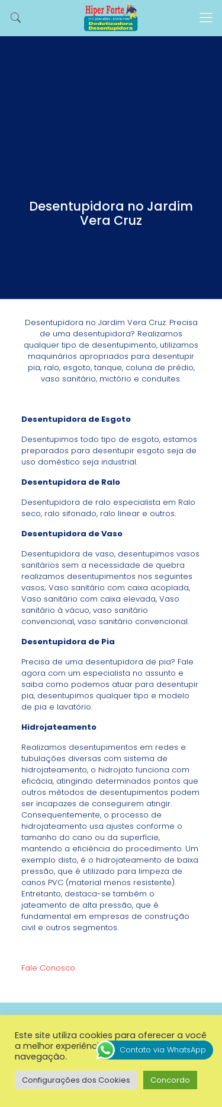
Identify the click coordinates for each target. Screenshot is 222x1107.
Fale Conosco (48, 968)
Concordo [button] (170, 1080)
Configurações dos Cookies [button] (76, 1080)
